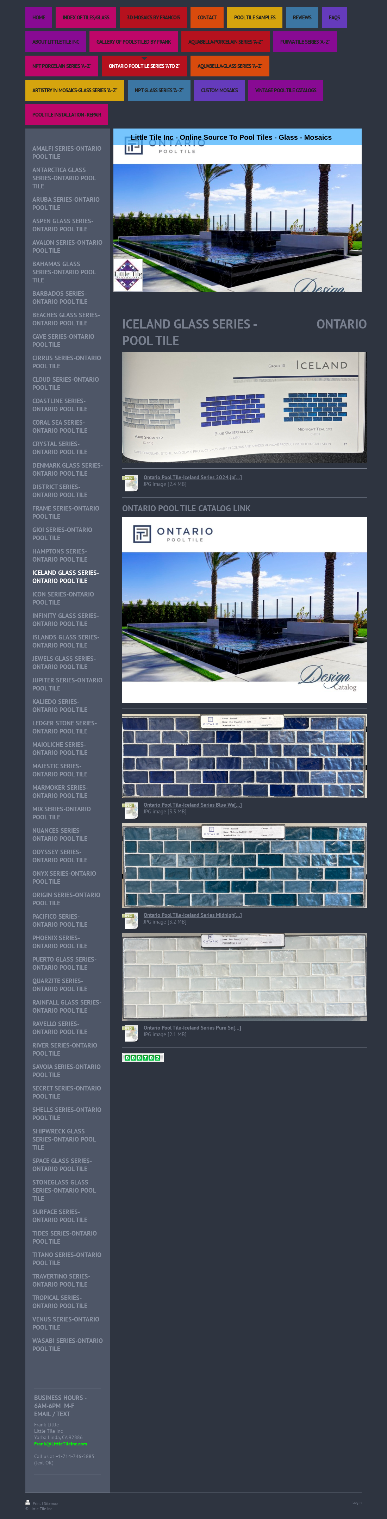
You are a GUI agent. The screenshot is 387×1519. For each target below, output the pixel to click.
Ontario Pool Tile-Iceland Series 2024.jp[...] (193, 477)
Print (33, 1503)
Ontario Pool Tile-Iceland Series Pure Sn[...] (192, 1027)
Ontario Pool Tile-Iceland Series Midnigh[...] (193, 915)
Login (357, 1502)
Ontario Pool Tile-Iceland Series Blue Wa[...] (193, 804)
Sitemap (51, 1503)
